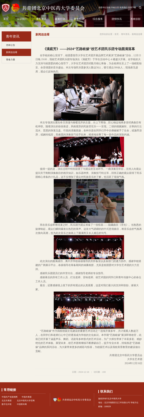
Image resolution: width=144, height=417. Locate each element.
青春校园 (79, 19)
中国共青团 (27, 397)
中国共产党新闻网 (9, 397)
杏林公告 (10, 45)
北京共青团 (7, 400)
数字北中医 (7, 404)
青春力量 (10, 59)
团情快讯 (117, 19)
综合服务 (98, 19)
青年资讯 (41, 19)
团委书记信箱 (105, 7)
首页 (5, 19)
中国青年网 (22, 404)
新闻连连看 (11, 52)
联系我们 (124, 7)
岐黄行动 (60, 19)
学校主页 (115, 7)
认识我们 (22, 19)
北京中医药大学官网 (26, 400)
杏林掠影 (135, 19)
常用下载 (132, 7)
